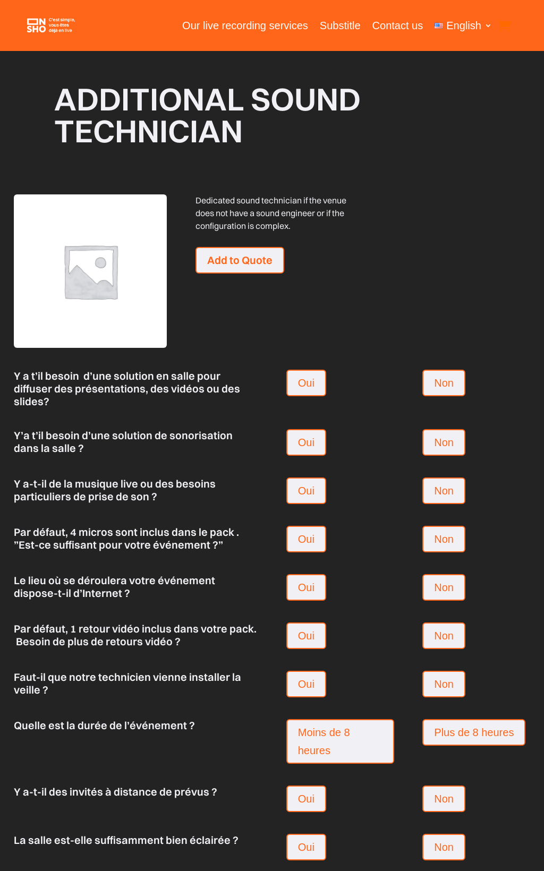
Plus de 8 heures (474, 732)
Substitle (340, 25)
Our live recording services (245, 25)
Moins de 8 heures (324, 741)
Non (444, 383)
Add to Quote (240, 260)
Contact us (397, 25)
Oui (306, 383)
